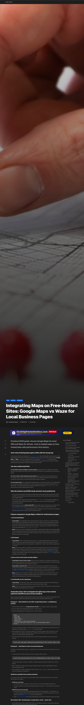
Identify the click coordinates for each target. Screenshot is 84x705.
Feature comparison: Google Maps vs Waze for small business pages (72, 451)
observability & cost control (31, 527)
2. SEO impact (70, 455)
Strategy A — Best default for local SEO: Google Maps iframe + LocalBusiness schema (74, 470)
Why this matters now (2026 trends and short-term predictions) (72, 448)
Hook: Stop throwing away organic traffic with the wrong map (72, 443)
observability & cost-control (51, 485)
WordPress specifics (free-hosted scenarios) (73, 477)
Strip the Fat (26, 694)
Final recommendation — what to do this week (72, 496)
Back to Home (8, 2)
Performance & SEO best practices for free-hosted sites (72, 484)
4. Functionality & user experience (72, 460)
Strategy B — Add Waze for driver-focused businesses (73, 474)
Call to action (68, 500)
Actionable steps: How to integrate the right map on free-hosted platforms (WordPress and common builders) (72, 464)
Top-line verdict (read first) (70, 445)
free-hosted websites (35, 456)
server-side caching (21, 696)
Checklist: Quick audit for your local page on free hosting (72, 490)
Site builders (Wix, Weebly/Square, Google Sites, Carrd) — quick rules (74, 481)
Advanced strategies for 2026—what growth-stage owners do (71, 493)
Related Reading (71, 502)
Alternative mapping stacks (18, 509)
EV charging (50, 552)
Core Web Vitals (41, 499)
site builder (45, 669)
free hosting (43, 459)
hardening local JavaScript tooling (20, 570)
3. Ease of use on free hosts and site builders (73, 457)
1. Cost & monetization (72, 453)
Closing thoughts (68, 499)
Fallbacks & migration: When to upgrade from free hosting (71, 487)
